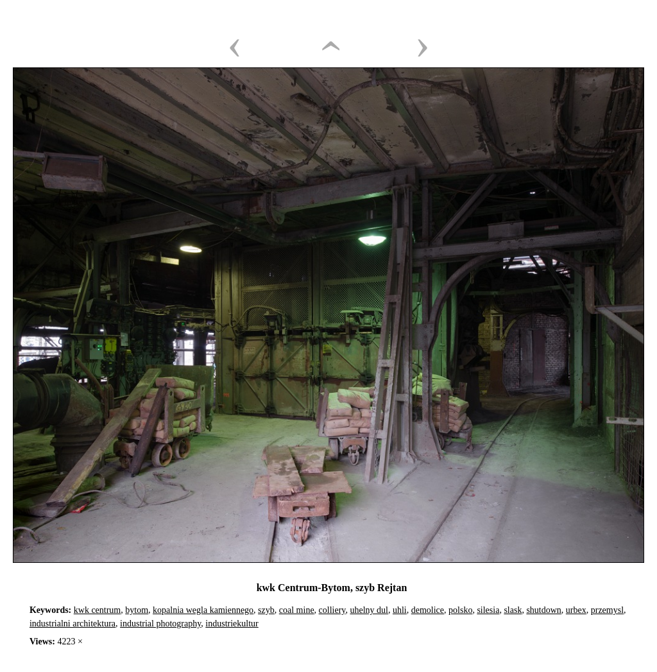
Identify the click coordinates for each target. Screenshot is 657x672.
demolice (427, 610)
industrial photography (160, 623)
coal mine (296, 610)
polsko (460, 610)
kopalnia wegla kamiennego (203, 610)
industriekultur (231, 623)
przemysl (607, 610)
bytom (136, 610)
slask (513, 610)
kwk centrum (97, 610)
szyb (266, 610)
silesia (488, 610)
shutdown (543, 610)
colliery (332, 610)
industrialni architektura (72, 623)
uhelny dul (369, 610)
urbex (576, 610)
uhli (400, 610)
